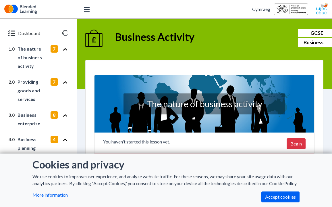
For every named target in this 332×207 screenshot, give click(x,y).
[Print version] (65, 33)
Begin (296, 143)
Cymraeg (261, 9)
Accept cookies (280, 197)
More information (50, 195)
